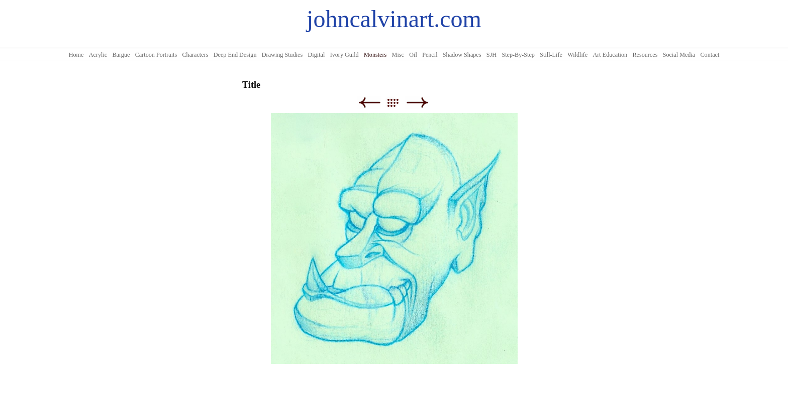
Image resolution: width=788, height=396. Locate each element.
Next (417, 102)
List (397, 102)
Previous (369, 102)
